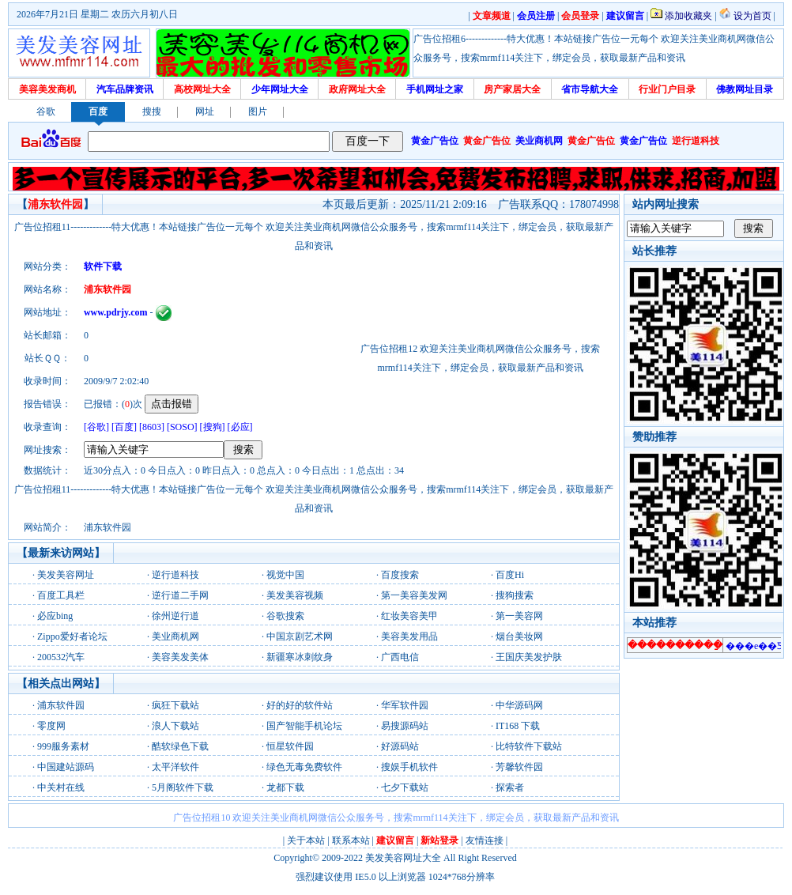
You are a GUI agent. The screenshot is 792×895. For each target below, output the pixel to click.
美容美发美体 (180, 657)
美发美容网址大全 (403, 857)
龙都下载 (285, 787)
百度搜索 (400, 574)
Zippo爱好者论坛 (72, 636)
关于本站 (306, 840)
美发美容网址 (65, 574)
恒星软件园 (290, 746)
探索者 (510, 787)
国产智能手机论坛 (304, 725)
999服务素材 (63, 746)
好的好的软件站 (299, 705)
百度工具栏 (61, 595)
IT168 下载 (518, 725)
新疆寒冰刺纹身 (299, 657)
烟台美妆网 (519, 636)
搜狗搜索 (515, 595)
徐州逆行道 (175, 615)
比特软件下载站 (529, 746)
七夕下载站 (404, 787)
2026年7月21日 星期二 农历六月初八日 (97, 14)
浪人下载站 (175, 725)
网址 (204, 111)
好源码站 (400, 746)
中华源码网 (519, 705)
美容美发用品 (409, 636)
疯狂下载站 (175, 705)
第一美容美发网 (414, 595)
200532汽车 (61, 657)
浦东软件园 (61, 705)
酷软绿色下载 (180, 746)
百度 (98, 111)
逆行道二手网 (180, 595)
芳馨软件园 (519, 766)
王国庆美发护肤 (529, 657)
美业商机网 (175, 636)
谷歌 (45, 111)
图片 (257, 111)
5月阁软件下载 (182, 787)
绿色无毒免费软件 (304, 766)
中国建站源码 (65, 766)
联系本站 (351, 840)
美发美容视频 (294, 595)
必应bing (55, 615)
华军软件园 (404, 705)
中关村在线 (61, 787)
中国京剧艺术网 (299, 636)
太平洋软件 (175, 766)
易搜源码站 (404, 725)
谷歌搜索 (285, 615)
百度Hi (510, 574)
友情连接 (484, 840)
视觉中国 (285, 574)
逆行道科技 (175, 574)
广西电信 (400, 657)
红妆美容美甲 (409, 615)
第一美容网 (519, 615)
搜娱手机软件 (409, 766)
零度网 (51, 725)
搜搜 (151, 111)
